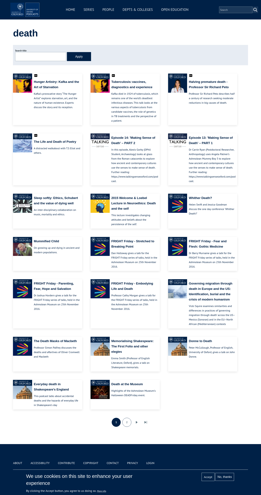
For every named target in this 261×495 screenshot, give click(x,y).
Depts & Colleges (143, 12)
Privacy (132, 463)
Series (94, 12)
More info (101, 491)
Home (76, 12)
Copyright (90, 463)
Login (150, 463)
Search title (20, 50)
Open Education (180, 12)
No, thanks (225, 477)
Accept (208, 477)
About (17, 463)
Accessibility (39, 463)
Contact (113, 463)
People (114, 12)
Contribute (66, 463)
